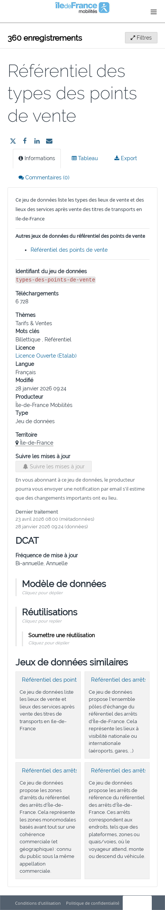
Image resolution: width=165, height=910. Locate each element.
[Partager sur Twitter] (13, 141)
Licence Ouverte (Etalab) (46, 356)
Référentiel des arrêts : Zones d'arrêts (70, 770)
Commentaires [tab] (44, 177)
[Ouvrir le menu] (153, 11)
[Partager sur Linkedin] (37, 141)
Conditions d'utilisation (38, 903)
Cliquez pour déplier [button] (42, 592)
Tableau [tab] (85, 158)
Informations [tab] (37, 158)
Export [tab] (125, 158)
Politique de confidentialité (93, 903)
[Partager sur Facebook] (25, 141)
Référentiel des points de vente (69, 250)
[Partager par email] (49, 141)
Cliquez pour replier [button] (42, 621)
